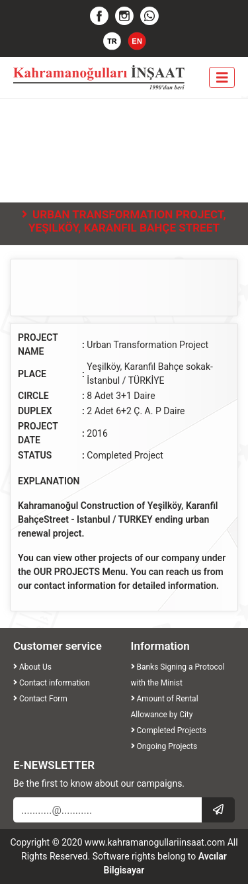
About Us (32, 667)
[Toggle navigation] (222, 78)
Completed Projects (168, 730)
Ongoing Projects (164, 746)
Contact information (51, 682)
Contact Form (40, 698)
